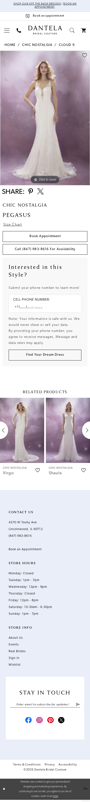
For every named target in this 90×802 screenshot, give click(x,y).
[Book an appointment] (45, 16)
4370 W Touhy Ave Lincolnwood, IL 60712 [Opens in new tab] (26, 527)
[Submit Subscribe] (77, 706)
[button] (7, 30)
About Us (16, 639)
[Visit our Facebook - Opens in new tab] (28, 722)
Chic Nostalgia (37, 45)
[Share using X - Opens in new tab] (41, 192)
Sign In (14, 659)
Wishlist (15, 666)
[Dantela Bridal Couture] (45, 30)
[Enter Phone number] (42, 308)
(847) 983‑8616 (20, 537)
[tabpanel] (45, 118)
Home (10, 45)
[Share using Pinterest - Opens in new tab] (31, 192)
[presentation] (22, 431)
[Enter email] (45, 706)
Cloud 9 (67, 45)
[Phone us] (19, 30)
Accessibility (68, 766)
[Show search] (72, 30)
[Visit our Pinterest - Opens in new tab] (51, 722)
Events (14, 646)
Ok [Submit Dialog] (85, 791)
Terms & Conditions (27, 766)
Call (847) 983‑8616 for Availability (45, 250)
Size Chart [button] (12, 226)
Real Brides (17, 652)
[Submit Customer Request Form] (45, 356)
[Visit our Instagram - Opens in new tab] (39, 722)
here (55, 798)
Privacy (50, 766)
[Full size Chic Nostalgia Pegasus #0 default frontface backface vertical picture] (45, 118)
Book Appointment (45, 237)
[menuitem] (7, 30)
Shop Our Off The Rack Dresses (37, 4)
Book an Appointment (25, 550)
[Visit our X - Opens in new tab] (62, 722)
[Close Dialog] (4, 791)
